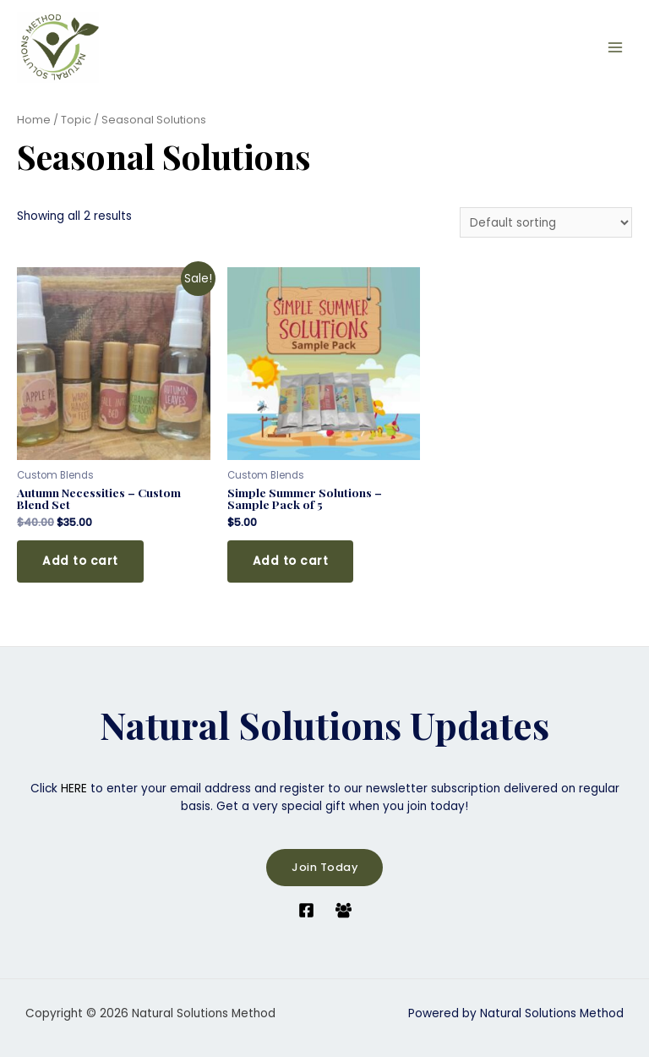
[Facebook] (306, 910)
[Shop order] (546, 222)
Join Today (324, 867)
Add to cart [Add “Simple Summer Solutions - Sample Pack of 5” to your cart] (291, 561)
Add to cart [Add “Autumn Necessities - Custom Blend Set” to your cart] (80, 561)
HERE (74, 788)
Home (34, 119)
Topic (76, 119)
